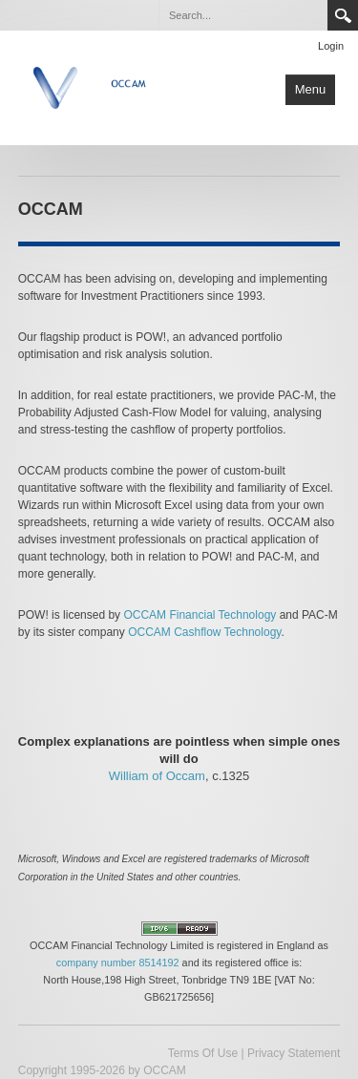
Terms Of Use (203, 1053)
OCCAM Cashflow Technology (204, 632)
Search (342, 15)
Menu (310, 89)
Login (331, 46)
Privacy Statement (293, 1053)
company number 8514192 (117, 962)
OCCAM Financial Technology (199, 615)
